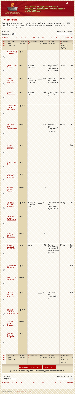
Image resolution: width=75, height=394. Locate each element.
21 (47, 37)
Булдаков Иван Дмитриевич (12, 278)
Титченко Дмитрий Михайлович (11, 235)
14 (16, 37)
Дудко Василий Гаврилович (12, 266)
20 (43, 37)
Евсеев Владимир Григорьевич (11, 246)
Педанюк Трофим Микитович (10, 189)
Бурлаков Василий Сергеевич (10, 294)
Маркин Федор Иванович (12, 66)
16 (25, 37)
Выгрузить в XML (49, 367)
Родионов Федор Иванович (10, 323)
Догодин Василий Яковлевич (10, 147)
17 (29, 37)
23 (56, 37)
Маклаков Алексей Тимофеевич (11, 218)
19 (38, 38)
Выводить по (7, 34)
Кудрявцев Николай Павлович (10, 175)
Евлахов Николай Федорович (11, 335)
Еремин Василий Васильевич (11, 80)
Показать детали (36, 367)
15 (21, 37)
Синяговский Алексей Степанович (11, 107)
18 (34, 37)
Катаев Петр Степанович (11, 93)
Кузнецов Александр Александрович (12, 311)
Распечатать (23, 367)
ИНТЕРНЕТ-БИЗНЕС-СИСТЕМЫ (22, 391)
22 (52, 37)
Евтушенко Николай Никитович (10, 204)
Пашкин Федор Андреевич (12, 52)
